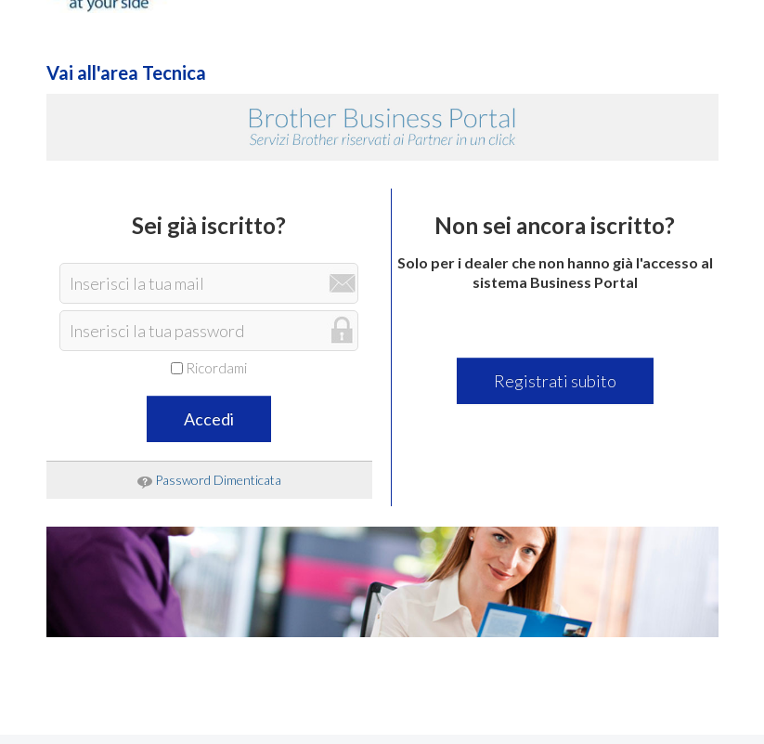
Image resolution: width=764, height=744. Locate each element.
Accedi (209, 419)
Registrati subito (555, 381)
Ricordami (209, 367)
